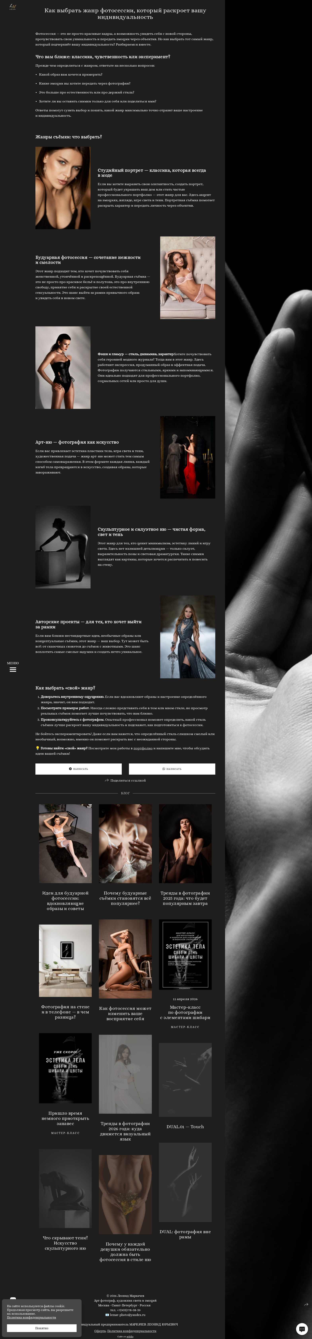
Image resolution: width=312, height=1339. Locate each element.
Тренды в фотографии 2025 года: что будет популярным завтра (185, 898)
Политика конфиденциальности (131, 1331)
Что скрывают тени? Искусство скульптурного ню (65, 1243)
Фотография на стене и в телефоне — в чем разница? (65, 1012)
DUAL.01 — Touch (185, 1126)
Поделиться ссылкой (128, 780)
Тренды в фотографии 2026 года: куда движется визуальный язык (125, 1131)
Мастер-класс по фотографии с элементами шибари (185, 1012)
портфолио (143, 748)
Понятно (41, 1328)
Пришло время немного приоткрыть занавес (65, 1118)
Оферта (100, 1331)
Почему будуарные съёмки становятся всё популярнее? (125, 898)
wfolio (130, 1336)
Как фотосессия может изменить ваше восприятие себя (125, 1013)
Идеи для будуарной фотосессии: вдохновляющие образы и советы (65, 900)
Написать (78, 769)
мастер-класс (185, 1027)
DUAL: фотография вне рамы (185, 1234)
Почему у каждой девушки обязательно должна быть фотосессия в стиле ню (125, 1251)
